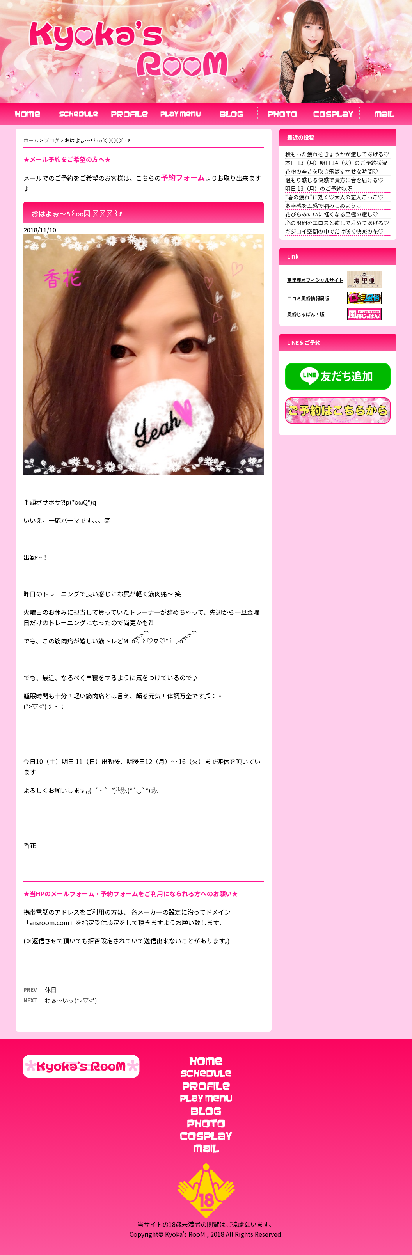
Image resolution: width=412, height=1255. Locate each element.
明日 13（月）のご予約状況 (319, 188)
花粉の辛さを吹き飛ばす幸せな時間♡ (331, 171)
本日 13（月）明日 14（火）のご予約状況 (336, 163)
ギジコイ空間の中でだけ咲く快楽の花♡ (334, 231)
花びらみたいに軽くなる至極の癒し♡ (331, 214)
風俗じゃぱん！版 (306, 314)
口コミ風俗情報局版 (308, 298)
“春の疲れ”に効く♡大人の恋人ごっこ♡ (334, 197)
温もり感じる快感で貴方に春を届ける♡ (334, 180)
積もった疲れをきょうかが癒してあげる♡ (337, 154)
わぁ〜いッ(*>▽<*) (71, 1000)
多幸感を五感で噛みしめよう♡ (323, 205)
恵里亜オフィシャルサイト (315, 280)
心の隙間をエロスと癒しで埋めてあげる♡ (337, 223)
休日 (51, 990)
